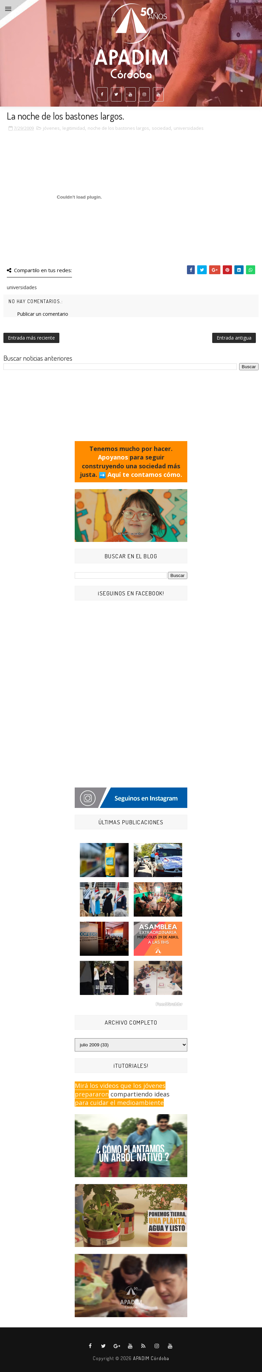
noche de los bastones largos (118, 128)
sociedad (161, 128)
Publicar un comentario (42, 314)
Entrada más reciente (31, 337)
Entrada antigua (234, 337)
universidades (189, 128)
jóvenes (51, 128)
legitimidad (73, 128)
